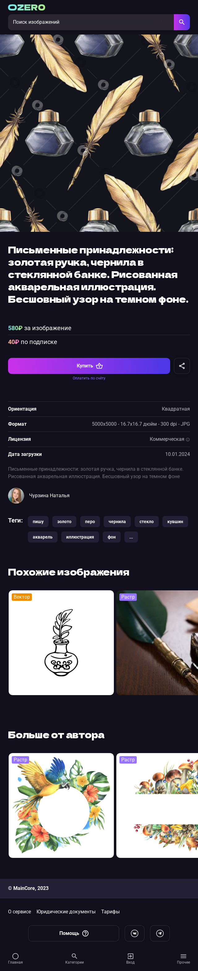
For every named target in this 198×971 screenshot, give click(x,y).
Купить (90, 366)
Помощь (74, 933)
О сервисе (19, 912)
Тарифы (110, 912)
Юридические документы (66, 912)
